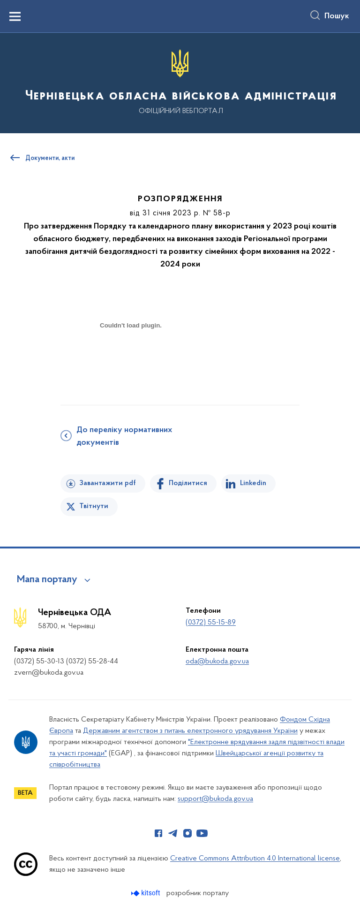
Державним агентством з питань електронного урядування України (190, 731)
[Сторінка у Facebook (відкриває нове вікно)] (158, 833)
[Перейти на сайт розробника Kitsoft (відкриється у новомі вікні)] (146, 893)
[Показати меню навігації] (15, 16)
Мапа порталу (47, 580)
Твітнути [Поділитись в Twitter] (93, 506)
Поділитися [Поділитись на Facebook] (188, 483)
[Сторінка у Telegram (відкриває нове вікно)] (173, 833)
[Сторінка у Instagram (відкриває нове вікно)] (187, 833)
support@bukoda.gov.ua (215, 799)
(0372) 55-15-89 (211, 622)
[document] (130, 358)
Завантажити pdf (107, 483)
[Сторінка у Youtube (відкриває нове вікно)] (202, 833)
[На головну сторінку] (180, 82)
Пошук (336, 16)
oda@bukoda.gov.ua (217, 661)
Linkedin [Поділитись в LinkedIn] (253, 483)
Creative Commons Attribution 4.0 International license (255, 858)
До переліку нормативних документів (124, 436)
